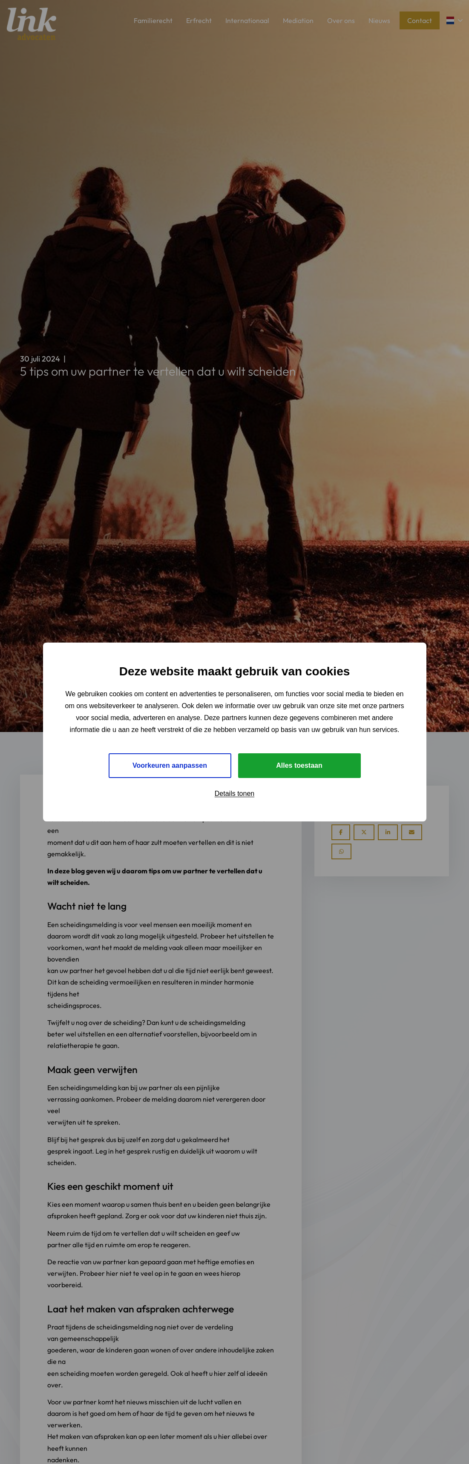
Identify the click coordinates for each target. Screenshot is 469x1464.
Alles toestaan (299, 765)
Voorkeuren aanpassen (169, 765)
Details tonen (234, 793)
